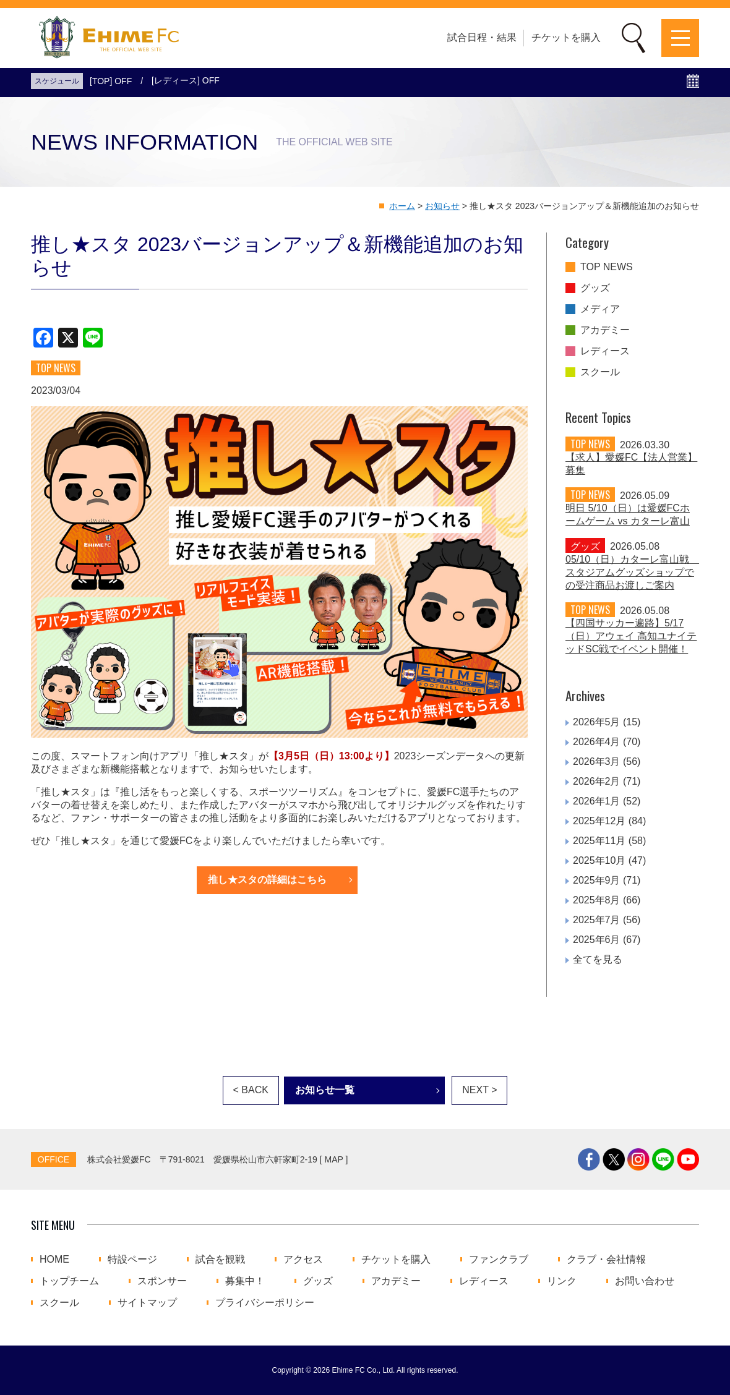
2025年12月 (599, 821)
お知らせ (442, 206)
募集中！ (245, 1281)
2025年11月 (599, 840)
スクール (600, 372)
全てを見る (597, 959)
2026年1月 (596, 801)
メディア (600, 309)
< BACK (250, 1090)
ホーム (402, 206)
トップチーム (69, 1281)
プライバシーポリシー (264, 1303)
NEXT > (479, 1090)
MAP (334, 1159)
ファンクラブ (498, 1260)
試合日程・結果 (482, 37)
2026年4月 (596, 741)
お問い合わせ (644, 1281)
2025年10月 (599, 860)
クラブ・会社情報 (606, 1260)
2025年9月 (596, 880)
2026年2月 (596, 781)
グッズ (595, 288)
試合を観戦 (220, 1260)
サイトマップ (147, 1303)
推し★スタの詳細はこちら (267, 879)
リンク (562, 1281)
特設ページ (132, 1260)
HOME (54, 1260)
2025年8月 (596, 900)
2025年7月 (596, 920)
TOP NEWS (606, 267)
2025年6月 (596, 939)
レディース (605, 351)
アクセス (303, 1260)
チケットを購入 (566, 37)
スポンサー (162, 1281)
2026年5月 (596, 722)
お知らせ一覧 (324, 1090)
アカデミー (605, 330)
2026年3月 (596, 761)
